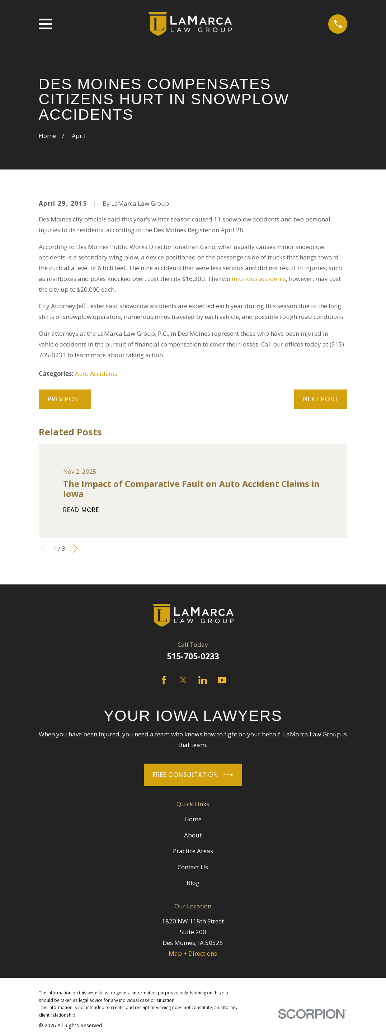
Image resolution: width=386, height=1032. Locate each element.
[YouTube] (222, 680)
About (193, 835)
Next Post (320, 399)
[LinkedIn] (202, 680)
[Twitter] (183, 680)
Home (193, 819)
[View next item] (75, 548)
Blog (193, 883)
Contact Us (193, 867)
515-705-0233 (193, 656)
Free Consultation (193, 775)
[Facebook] (164, 680)
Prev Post (65, 399)
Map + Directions (193, 953)
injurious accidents (259, 278)
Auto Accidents (96, 373)
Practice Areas (193, 851)
